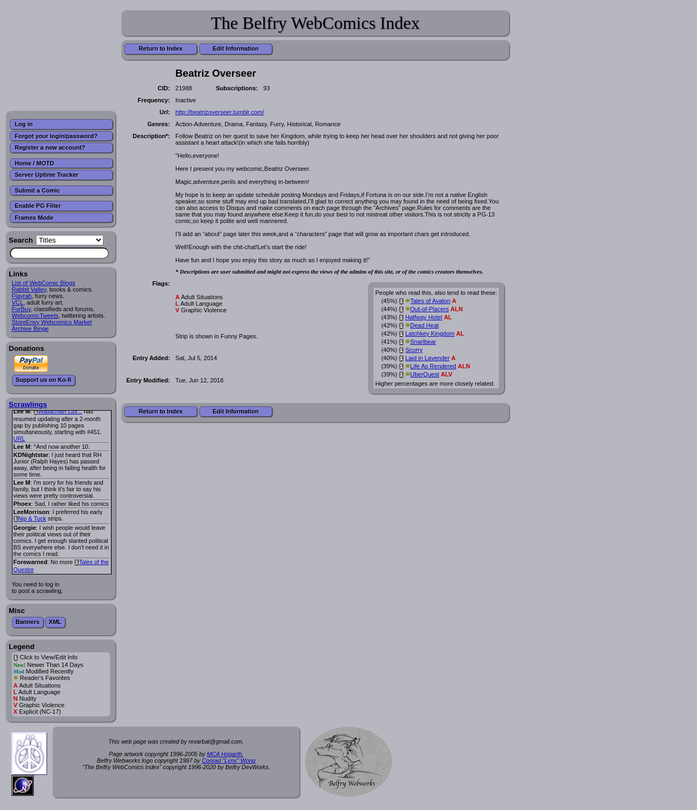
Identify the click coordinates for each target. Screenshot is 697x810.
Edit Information (236, 48)
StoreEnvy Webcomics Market (52, 322)
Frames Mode (34, 217)
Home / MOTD (34, 163)
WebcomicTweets (35, 315)
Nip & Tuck (32, 518)
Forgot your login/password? (56, 136)
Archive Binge (30, 328)
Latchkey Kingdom (430, 333)
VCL (17, 302)
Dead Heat (424, 325)
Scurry (414, 350)
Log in (24, 124)
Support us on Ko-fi (44, 379)
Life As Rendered (433, 366)
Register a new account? (50, 147)
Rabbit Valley (29, 289)
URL (19, 438)
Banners (28, 622)
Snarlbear (423, 341)
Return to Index (161, 48)
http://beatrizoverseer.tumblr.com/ (219, 112)
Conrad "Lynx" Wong (229, 760)
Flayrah (22, 296)
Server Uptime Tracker (46, 174)
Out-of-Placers (429, 309)
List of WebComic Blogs (44, 283)
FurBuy (21, 309)
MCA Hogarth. (225, 754)
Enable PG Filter (38, 205)
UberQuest (424, 374)
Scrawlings (28, 404)
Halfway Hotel (423, 317)
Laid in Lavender (427, 358)
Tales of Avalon (430, 301)
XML (55, 622)
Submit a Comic (37, 190)
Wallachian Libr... (60, 411)
